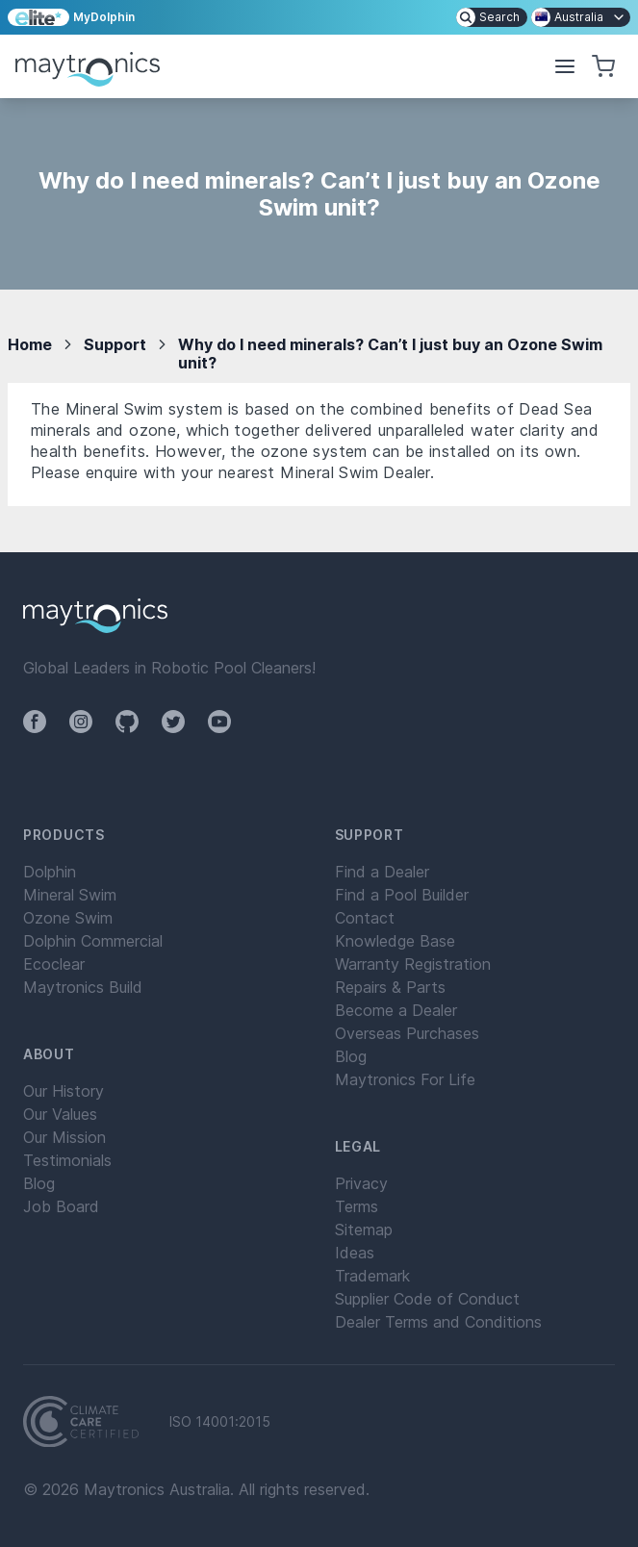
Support (115, 345)
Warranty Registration (413, 964)
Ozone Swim (68, 917)
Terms (356, 1206)
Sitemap (364, 1229)
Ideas (354, 1252)
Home (30, 345)
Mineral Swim (69, 894)
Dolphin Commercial (93, 941)
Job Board (61, 1206)
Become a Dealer (396, 1010)
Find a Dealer (382, 871)
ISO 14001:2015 (219, 1422)
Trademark (372, 1275)
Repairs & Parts (390, 987)
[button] (565, 66)
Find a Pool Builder (402, 894)
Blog (39, 1183)
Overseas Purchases (407, 1033)
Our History (63, 1091)
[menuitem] (491, 17)
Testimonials (67, 1160)
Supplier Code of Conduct (427, 1298)
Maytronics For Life (405, 1079)
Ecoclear (54, 964)
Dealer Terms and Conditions (438, 1321)
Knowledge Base (395, 941)
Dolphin (49, 871)
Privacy (361, 1183)
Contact (365, 917)
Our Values (60, 1114)
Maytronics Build (82, 987)
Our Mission (64, 1137)
